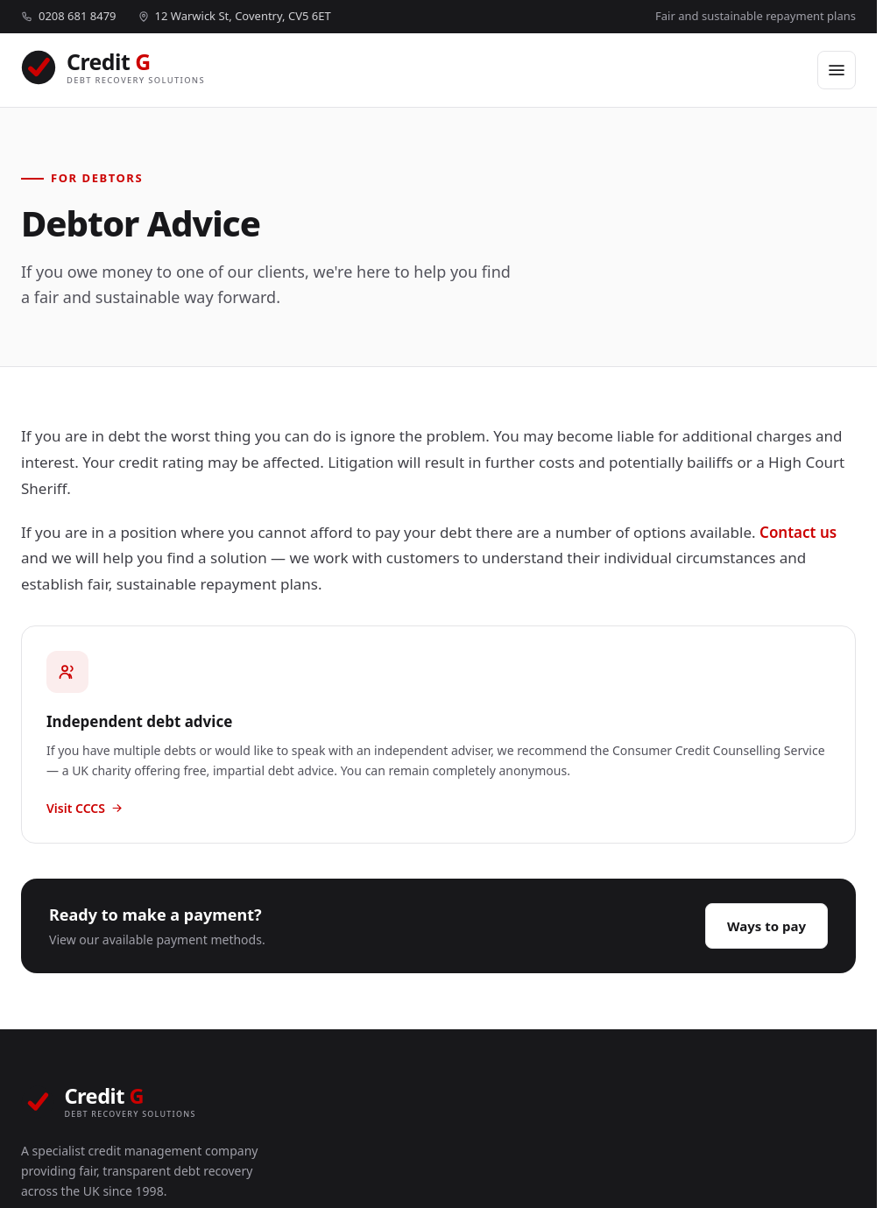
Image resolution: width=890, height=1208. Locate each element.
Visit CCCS (85, 808)
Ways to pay (766, 926)
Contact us (798, 532)
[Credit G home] (113, 70)
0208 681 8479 (69, 16)
